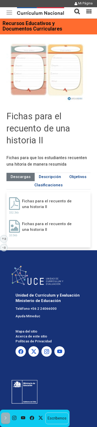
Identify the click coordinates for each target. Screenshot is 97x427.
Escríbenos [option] (56, 418)
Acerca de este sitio (31, 336)
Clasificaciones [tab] (48, 185)
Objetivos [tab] (77, 176)
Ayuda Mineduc (28, 316)
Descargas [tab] (21, 176)
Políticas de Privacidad (34, 341)
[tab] (75, 8)
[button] (75, 8)
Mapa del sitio (26, 331)
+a (5, 238)
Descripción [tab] (50, 176)
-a (5, 247)
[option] (14, 418)
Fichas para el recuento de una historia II (47, 204)
